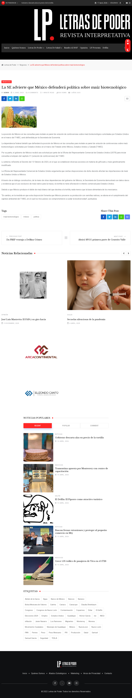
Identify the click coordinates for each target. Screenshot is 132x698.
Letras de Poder (35, 48)
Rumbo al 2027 (71, 48)
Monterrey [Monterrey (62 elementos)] (81, 621)
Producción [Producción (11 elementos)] (75, 632)
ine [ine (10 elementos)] (95, 616)
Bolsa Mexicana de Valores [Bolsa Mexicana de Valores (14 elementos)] (36, 605)
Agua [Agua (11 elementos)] (45, 599)
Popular (66, 426)
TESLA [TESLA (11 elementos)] (54, 638)
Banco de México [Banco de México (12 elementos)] (58, 599)
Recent (37, 426)
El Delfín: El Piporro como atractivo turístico (78, 499)
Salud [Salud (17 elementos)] (86, 632)
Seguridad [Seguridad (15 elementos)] (44, 638)
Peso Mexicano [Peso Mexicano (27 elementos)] (55, 632)
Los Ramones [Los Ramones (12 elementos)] (56, 621)
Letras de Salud (53, 48)
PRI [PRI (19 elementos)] (66, 632)
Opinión (84, 48)
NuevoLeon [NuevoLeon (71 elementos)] (83, 627)
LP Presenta (95, 48)
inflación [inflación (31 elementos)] (28, 621)
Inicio (6, 48)
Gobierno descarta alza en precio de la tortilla (37, 3)
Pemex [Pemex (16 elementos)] (34, 632)
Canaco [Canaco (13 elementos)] (63, 605)
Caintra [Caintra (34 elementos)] (53, 605)
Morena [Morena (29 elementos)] (92, 621)
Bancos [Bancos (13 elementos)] (71, 599)
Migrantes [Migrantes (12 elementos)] (69, 621)
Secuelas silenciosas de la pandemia (86, 319)
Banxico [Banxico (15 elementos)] (81, 599)
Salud (69, 315)
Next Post (118, 236)
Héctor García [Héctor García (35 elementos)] (84, 616)
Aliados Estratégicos (58, 673)
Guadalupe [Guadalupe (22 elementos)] (71, 616)
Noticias (58, 434)
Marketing (75, 673)
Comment (94, 426)
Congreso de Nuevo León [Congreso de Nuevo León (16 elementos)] (47, 610)
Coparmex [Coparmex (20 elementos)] (80, 610)
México (26, 217)
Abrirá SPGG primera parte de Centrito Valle (102, 239)
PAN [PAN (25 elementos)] (26, 632)
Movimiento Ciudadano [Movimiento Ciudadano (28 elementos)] (34, 627)
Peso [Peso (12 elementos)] (43, 632)
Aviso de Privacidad (91, 673)
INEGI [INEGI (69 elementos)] (102, 616)
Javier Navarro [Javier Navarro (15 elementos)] (41, 621)
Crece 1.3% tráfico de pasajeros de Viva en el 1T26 (80, 561)
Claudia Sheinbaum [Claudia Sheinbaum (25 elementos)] (88, 605)
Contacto (108, 673)
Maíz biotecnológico (11, 217)
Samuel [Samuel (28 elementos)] (95, 632)
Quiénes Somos (19, 48)
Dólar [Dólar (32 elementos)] (90, 610)
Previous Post (15, 236)
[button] (124, 253)
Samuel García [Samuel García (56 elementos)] (31, 638)
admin (6, 92)
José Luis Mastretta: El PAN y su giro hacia (23, 319)
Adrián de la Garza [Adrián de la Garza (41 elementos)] (32, 599)
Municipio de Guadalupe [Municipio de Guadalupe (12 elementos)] (56, 627)
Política (36, 217)
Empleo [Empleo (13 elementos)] (45, 616)
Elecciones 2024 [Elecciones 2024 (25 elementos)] (31, 616)
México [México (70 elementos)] (72, 627)
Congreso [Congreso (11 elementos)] (29, 610)
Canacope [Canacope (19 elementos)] (73, 605)
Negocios (59, 465)
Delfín (105, 48)
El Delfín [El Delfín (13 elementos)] (99, 610)
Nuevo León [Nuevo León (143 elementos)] (96, 627)
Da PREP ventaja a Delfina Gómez (24, 239)
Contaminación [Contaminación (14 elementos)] (67, 610)
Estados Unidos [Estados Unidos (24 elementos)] (57, 616)
